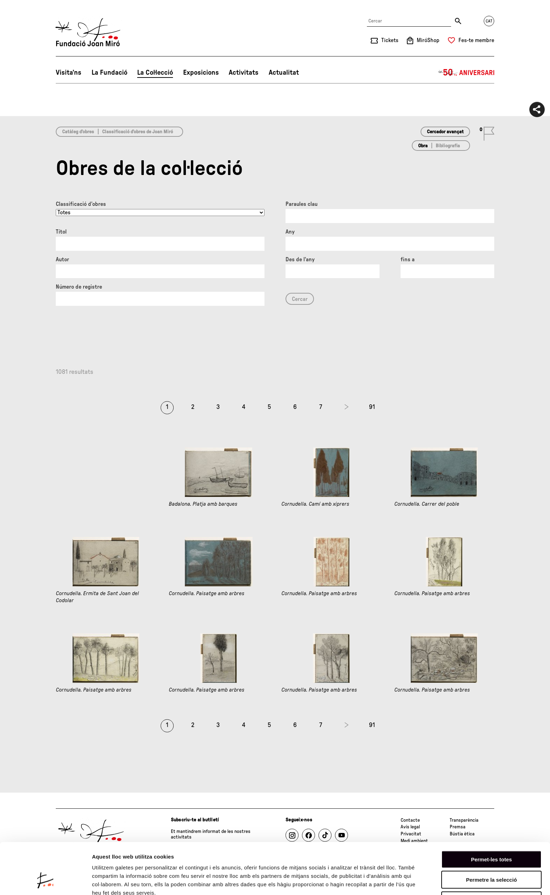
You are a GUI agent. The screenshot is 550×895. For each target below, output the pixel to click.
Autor (62, 259)
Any (290, 232)
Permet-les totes (491, 814)
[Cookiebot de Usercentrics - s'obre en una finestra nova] (45, 881)
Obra (423, 145)
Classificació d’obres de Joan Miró (137, 131)
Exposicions (201, 72)
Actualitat (284, 72)
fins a (408, 259)
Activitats (244, 72)
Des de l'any (300, 259)
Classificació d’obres (81, 204)
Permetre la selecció (491, 835)
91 (372, 407)
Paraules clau (301, 204)
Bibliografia (448, 145)
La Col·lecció (155, 72)
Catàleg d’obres (78, 131)
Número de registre (79, 287)
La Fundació (109, 72)
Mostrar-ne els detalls (119, 881)
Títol (61, 232)
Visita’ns (68, 72)
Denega (491, 856)
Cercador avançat (445, 131)
